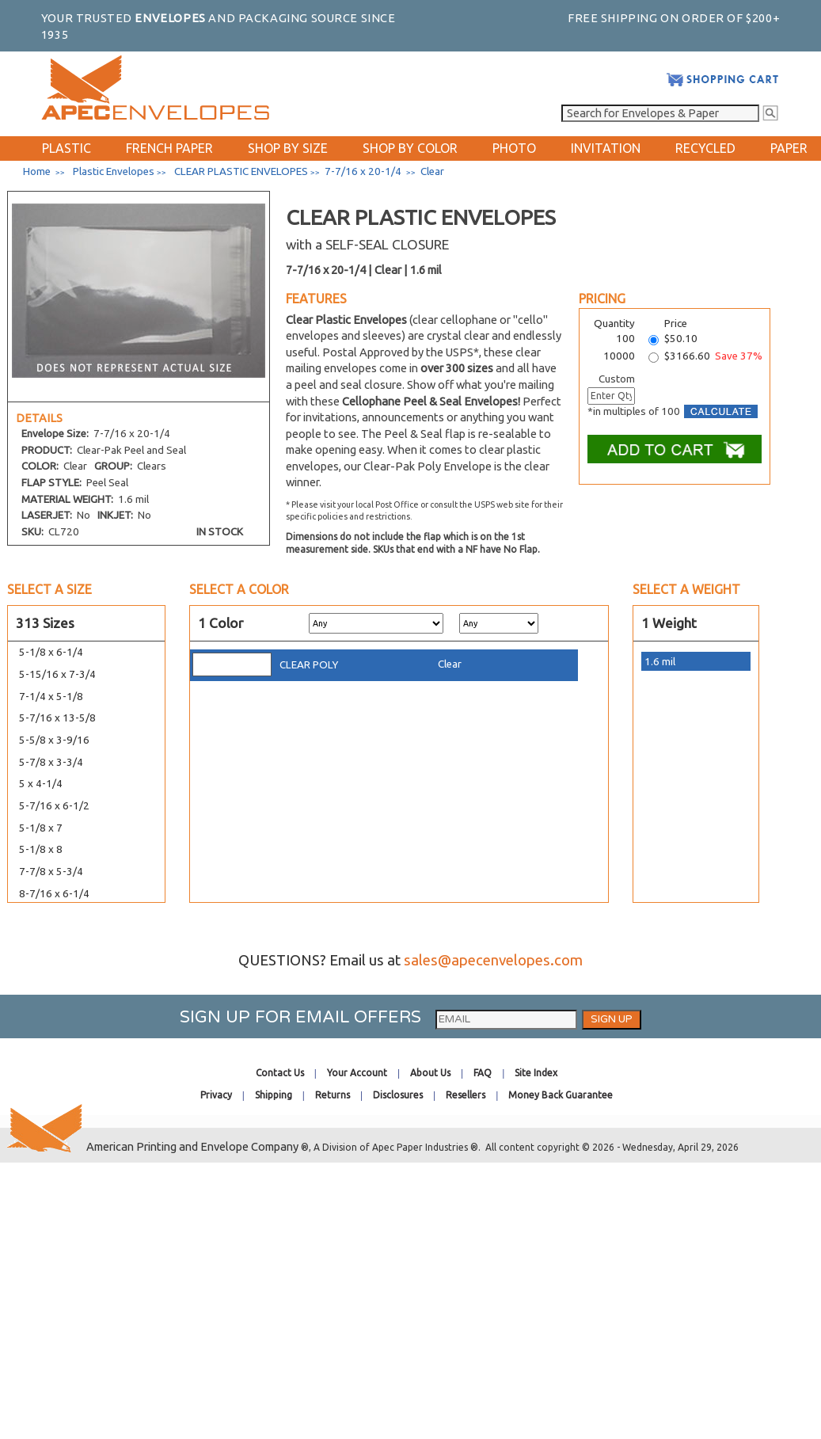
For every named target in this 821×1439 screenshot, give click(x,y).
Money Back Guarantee (560, 1095)
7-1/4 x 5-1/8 (51, 696)
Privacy (216, 1095)
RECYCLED (705, 148)
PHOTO (514, 148)
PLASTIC (66, 148)
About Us (430, 1073)
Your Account (357, 1073)
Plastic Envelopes (113, 171)
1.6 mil (659, 662)
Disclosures (398, 1095)
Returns (332, 1095)
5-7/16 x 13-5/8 (57, 718)
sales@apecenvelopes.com (493, 960)
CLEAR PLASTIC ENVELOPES (241, 171)
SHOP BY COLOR (410, 148)
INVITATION (605, 148)
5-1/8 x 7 (41, 828)
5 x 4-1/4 (41, 784)
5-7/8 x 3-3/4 (51, 762)
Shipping (273, 1095)
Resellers (465, 1095)
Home (37, 171)
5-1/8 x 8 (41, 849)
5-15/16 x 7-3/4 (57, 674)
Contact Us (280, 1073)
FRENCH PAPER (169, 148)
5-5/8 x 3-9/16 (54, 740)
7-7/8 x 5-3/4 (51, 871)
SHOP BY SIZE (288, 148)
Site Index (536, 1073)
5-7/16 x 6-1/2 (54, 806)
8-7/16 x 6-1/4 (54, 894)
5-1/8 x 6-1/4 (51, 652)
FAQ (482, 1073)
